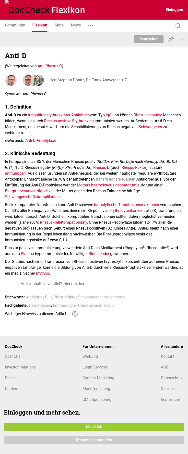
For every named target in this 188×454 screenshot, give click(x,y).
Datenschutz (172, 378)
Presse (10, 378)
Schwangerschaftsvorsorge (101, 297)
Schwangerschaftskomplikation (32, 197)
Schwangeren (150, 126)
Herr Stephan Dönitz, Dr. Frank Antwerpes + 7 (87, 80)
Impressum (170, 399)
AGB (164, 367)
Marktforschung (96, 388)
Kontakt (167, 356)
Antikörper (34, 297)
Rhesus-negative (148, 115)
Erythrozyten (83, 121)
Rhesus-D (101, 167)
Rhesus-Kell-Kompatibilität (62, 222)
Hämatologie (40, 305)
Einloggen (174, 9)
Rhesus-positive (57, 121)
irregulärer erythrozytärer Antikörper (58, 115)
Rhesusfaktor (65, 297)
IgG (109, 115)
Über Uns (12, 356)
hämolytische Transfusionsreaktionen (126, 204)
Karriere (11, 388)
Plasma (27, 253)
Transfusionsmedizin (95, 305)
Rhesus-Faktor (133, 167)
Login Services (95, 367)
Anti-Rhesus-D (50, 66)
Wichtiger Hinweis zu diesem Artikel (35, 313)
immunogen (15, 173)
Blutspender (99, 253)
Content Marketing (98, 378)
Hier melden (73, 283)
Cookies (168, 388)
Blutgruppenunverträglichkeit (30, 191)
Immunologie (64, 305)
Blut (48, 297)
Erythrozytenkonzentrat (129, 210)
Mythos (42, 273)
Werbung (90, 356)
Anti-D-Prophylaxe (40, 140)
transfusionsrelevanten (115, 179)
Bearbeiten (149, 39)
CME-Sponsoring (96, 399)
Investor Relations (20, 367)
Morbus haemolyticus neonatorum (106, 185)
